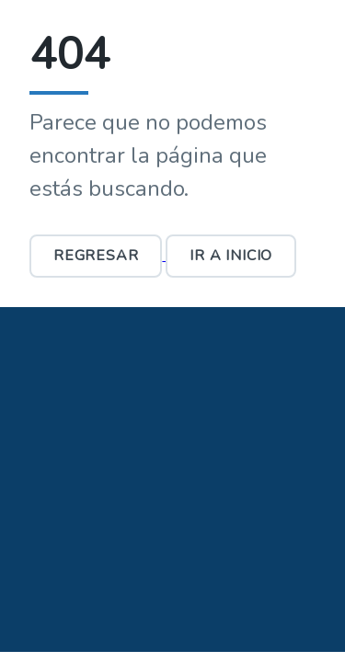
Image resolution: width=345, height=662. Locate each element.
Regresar (95, 255)
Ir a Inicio (231, 255)
